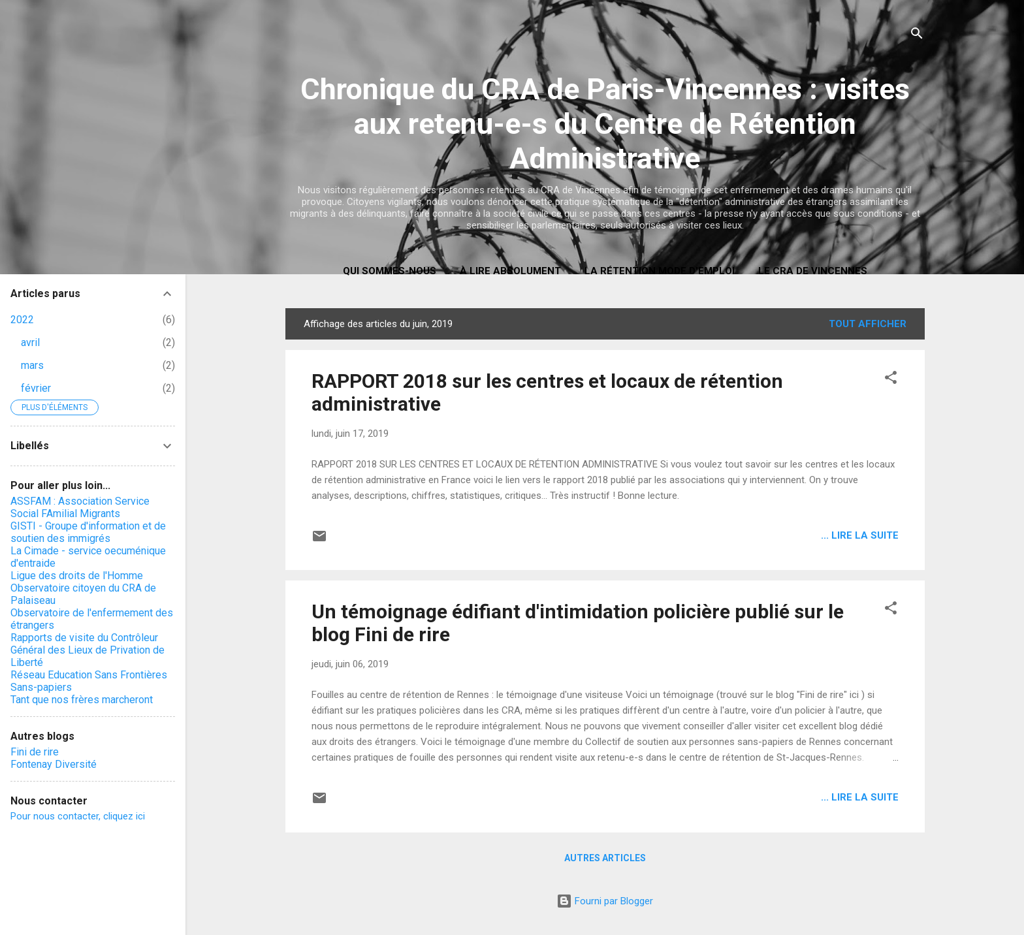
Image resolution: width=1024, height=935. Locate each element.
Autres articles (605, 858)
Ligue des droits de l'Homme (76, 575)
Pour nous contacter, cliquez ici (77, 816)
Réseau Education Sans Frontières (88, 675)
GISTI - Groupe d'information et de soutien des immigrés (88, 532)
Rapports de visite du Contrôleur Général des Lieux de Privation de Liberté (87, 650)
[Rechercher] (917, 35)
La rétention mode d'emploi (659, 271)
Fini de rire (34, 752)
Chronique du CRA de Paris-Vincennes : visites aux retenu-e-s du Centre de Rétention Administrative (605, 124)
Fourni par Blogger (604, 901)
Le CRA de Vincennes (812, 271)
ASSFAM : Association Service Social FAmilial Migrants (80, 507)
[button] (891, 380)
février (36, 388)
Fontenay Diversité (53, 764)
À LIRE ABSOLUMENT (510, 271)
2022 (22, 319)
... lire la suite (860, 535)
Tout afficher (867, 324)
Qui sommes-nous (389, 271)
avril (30, 342)
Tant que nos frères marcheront (81, 699)
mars (32, 365)
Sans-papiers (41, 687)
